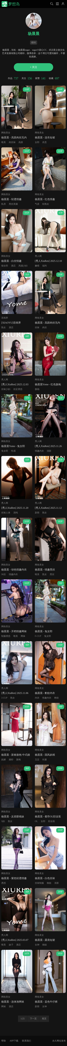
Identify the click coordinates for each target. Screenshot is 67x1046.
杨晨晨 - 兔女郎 (43, 631)
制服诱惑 (5, 636)
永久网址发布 (59, 1041)
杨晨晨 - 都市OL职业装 (48, 816)
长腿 (44, 759)
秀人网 (38, 256)
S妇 (3, 821)
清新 (49, 451)
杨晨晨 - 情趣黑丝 (45, 569)
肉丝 (44, 327)
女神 (37, 945)
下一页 (33, 1018)
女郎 (37, 142)
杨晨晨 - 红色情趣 (45, 199)
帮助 (3, 1041)
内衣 (37, 698)
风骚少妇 (22, 266)
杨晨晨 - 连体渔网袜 (12, 1001)
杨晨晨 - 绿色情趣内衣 (14, 569)
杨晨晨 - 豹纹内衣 (45, 693)
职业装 (51, 821)
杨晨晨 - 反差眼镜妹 (12, 816)
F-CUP (38, 636)
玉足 (37, 759)
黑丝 (52, 574)
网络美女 (5, 132)
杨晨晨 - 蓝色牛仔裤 (46, 1001)
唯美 (3, 142)
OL (36, 821)
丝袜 (37, 327)
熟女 (3, 327)
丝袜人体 (5, 512)
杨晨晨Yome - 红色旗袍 (48, 384)
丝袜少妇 (5, 389)
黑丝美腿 (13, 204)
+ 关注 (33, 67)
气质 (37, 204)
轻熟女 (45, 204)
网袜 (23, 636)
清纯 (15, 512)
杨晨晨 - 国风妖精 (45, 754)
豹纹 (56, 698)
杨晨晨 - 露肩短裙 (45, 940)
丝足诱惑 (17, 389)
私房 (3, 204)
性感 (13, 451)
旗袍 (37, 389)
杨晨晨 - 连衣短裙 (45, 137)
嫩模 (37, 266)
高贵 (44, 142)
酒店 (13, 266)
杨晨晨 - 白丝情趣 (11, 261)
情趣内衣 (39, 451)
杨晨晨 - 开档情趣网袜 (14, 631)
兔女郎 (4, 451)
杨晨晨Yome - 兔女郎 (13, 446)
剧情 (37, 512)
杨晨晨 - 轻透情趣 (11, 199)
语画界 (4, 318)
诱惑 (3, 883)
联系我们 (26, 1041)
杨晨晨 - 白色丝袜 (45, 878)
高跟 (20, 142)
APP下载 (14, 1041)
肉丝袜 (12, 142)
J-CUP (4, 698)
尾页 (44, 1018)
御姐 (49, 883)
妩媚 (3, 759)
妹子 (11, 945)
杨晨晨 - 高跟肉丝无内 (14, 137)
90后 (3, 574)
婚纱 (11, 759)
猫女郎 (4, 266)
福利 (44, 266)
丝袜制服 (39, 883)
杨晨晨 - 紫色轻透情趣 (14, 878)
